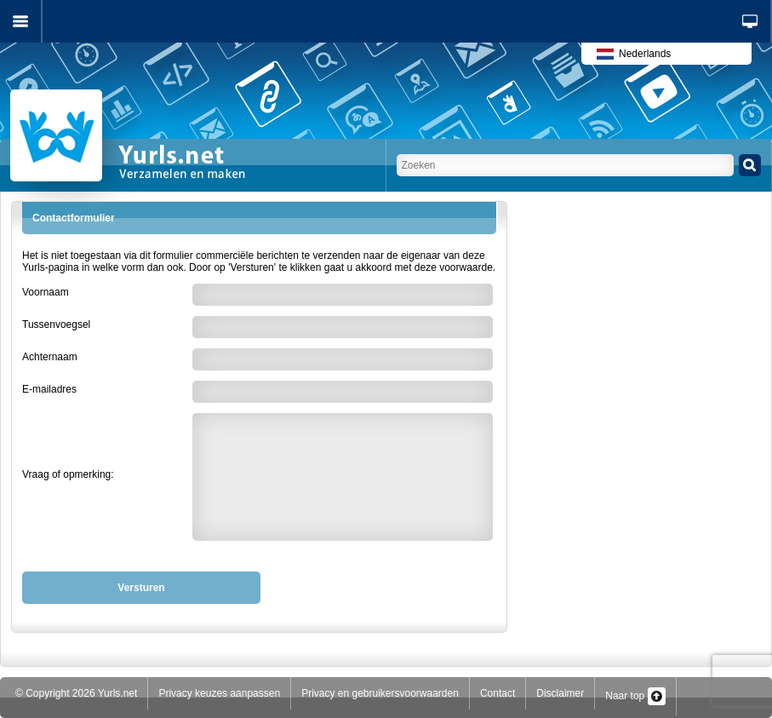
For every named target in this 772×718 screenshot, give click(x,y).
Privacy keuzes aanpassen (219, 693)
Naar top (635, 696)
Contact (497, 693)
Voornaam (45, 292)
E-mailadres (49, 389)
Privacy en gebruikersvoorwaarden (380, 693)
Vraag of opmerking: (68, 474)
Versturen (140, 588)
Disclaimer (560, 693)
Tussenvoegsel (56, 324)
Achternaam (49, 357)
